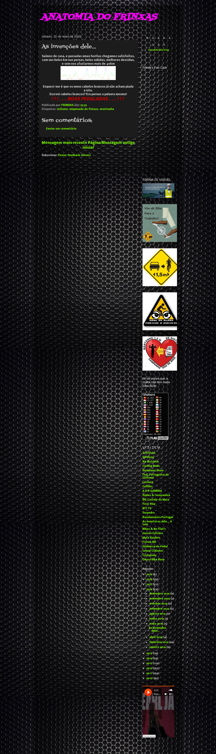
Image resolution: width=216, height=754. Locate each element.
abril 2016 (156, 637)
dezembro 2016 (159, 593)
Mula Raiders (151, 538)
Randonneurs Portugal (158, 517)
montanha (107, 109)
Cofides (148, 486)
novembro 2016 (160, 598)
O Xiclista (149, 453)
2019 (149, 574)
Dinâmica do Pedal (155, 546)
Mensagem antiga (118, 143)
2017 (149, 584)
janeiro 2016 (157, 647)
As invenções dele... (157, 629)
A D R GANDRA (152, 491)
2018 (149, 579)
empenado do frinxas (83, 109)
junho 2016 (157, 619)
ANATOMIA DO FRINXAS (99, 17)
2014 (149, 658)
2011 (149, 673)
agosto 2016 (157, 614)
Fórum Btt (149, 542)
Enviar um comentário (61, 129)
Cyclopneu (149, 555)
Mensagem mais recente (64, 143)
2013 (149, 663)
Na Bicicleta (151, 461)
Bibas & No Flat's (154, 529)
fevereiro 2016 (159, 642)
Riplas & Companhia (156, 495)
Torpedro (149, 513)
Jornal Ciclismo (153, 533)
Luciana (148, 482)
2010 (149, 678)
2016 (149, 589)
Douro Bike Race (154, 559)
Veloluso (148, 457)
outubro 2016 (158, 603)
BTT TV (147, 508)
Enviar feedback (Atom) (74, 155)
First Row (149, 504)
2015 (149, 653)
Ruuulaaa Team (153, 470)
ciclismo (62, 109)
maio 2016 (156, 624)
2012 (149, 668)
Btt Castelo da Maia (156, 499)
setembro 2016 (159, 609)
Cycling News (151, 466)
